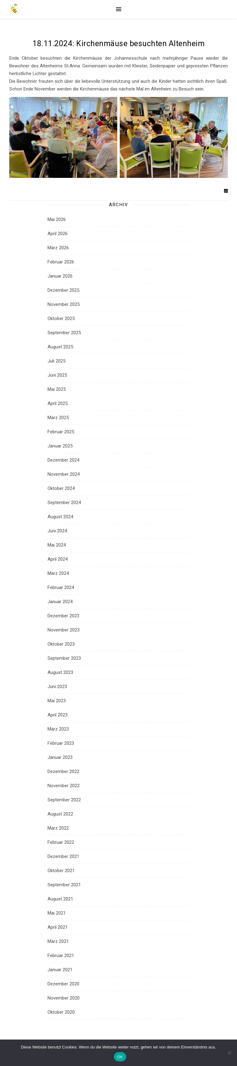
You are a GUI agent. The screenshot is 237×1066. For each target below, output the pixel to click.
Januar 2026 (60, 276)
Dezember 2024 (63, 460)
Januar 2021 (60, 969)
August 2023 (60, 672)
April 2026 (58, 233)
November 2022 (64, 785)
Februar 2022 (61, 842)
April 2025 (58, 403)
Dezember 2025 (63, 290)
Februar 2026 (61, 262)
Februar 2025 (61, 432)
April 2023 (58, 715)
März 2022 (58, 828)
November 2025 (64, 304)
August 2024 (60, 516)
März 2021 (58, 941)
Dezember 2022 (63, 771)
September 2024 (64, 502)
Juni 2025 (57, 375)
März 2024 (58, 573)
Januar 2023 (60, 757)
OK (120, 1057)
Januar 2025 (60, 446)
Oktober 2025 (61, 318)
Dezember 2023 (63, 616)
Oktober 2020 (61, 1012)
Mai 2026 (57, 219)
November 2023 (64, 630)
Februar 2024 (61, 587)
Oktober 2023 (61, 644)
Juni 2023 (57, 686)
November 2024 (64, 474)
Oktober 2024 (61, 488)
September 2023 (64, 658)
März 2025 (58, 417)
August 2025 (60, 347)
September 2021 (64, 885)
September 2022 (64, 800)
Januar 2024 (60, 601)
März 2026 (58, 247)
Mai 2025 (57, 389)
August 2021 (60, 899)
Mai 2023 (57, 700)
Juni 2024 (57, 531)
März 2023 (58, 729)
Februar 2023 (61, 743)
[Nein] (229, 1053)
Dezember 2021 (63, 856)
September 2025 (64, 332)
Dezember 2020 (63, 984)
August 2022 (60, 814)
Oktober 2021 (61, 870)
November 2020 (64, 998)
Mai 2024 (57, 545)
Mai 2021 (57, 913)
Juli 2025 (56, 361)
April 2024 (58, 559)
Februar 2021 (61, 955)
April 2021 (58, 927)
